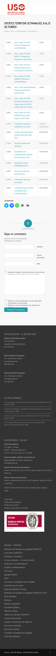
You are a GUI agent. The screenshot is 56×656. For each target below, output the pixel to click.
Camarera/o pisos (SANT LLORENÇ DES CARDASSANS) (24, 191)
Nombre (40, 247)
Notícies (7, 600)
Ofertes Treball (10, 611)
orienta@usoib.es (11, 361)
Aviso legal (8, 499)
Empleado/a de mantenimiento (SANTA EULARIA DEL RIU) (23, 154)
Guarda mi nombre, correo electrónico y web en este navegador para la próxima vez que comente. (26, 273)
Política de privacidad (12, 502)
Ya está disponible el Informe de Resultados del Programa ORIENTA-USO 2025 (27, 402)
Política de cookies (11, 505)
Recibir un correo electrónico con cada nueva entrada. (24, 306)
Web (38, 264)
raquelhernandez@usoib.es (14, 344)
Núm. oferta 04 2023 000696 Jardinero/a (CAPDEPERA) (22, 79)
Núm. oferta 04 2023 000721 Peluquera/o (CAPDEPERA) (22, 45)
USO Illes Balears (12, 636)
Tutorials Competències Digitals (18, 633)
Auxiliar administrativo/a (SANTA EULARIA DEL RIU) (23, 135)
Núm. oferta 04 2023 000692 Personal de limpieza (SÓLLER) (22, 115)
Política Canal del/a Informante (16, 508)
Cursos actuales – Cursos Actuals (19, 560)
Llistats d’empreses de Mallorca (18, 622)
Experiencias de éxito (13, 585)
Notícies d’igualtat (12, 604)
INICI (6, 578)
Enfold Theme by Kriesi (30, 652)
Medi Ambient (10, 596)
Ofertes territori (22, 31)
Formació (8, 571)
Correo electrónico (41, 257)
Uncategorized (32, 31)
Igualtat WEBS (10, 574)
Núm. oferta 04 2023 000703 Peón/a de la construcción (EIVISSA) (23, 68)
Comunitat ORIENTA (13, 553)
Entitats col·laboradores (14, 567)
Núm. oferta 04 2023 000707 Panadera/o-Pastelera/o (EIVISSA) (23, 56)
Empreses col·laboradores (15, 564)
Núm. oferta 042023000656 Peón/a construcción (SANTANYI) (24, 90)
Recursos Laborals (12, 625)
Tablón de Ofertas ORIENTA (16, 614)
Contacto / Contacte (13, 556)
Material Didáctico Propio (15, 589)
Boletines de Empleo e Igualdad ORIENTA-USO (25, 593)
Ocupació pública (12, 607)
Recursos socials (11, 629)
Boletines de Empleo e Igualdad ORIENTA (23, 549)
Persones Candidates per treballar (19, 582)
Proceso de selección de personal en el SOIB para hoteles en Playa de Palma (27, 416)
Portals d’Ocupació (12, 618)
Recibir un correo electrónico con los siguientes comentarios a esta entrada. (24, 302)
